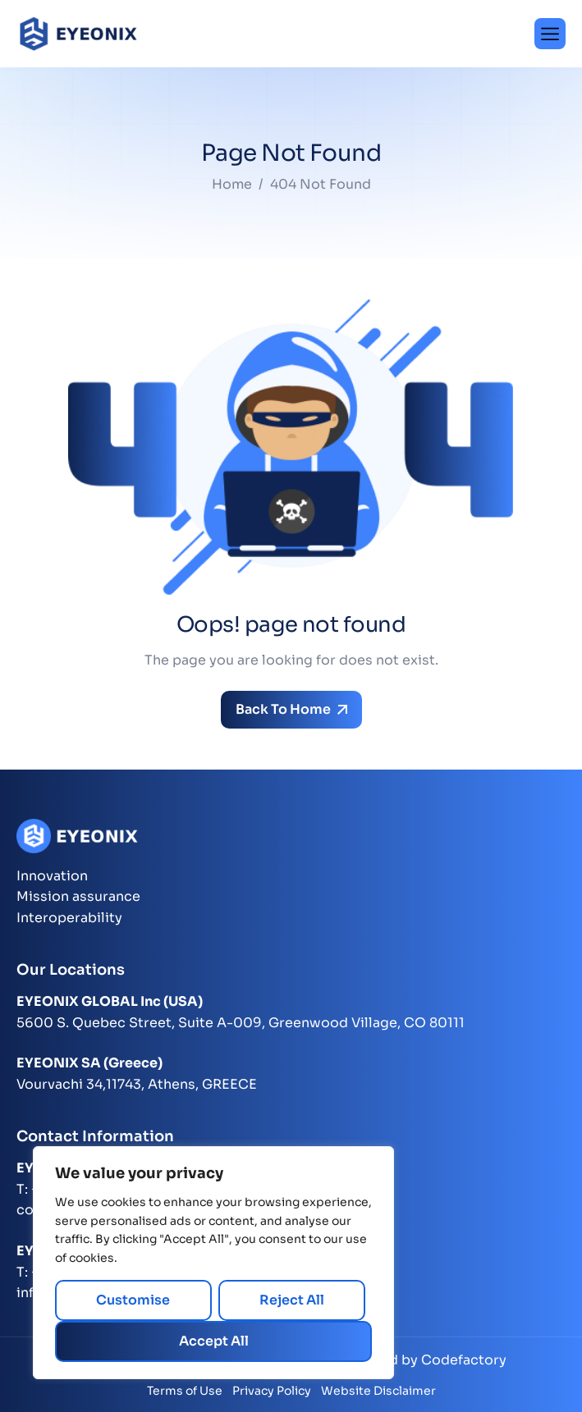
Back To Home (291, 709)
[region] (213, 1262)
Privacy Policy (271, 1390)
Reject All (291, 1300)
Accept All (214, 1341)
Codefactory (463, 1360)
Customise (133, 1300)
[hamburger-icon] (550, 33)
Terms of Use (184, 1390)
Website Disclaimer (378, 1390)
